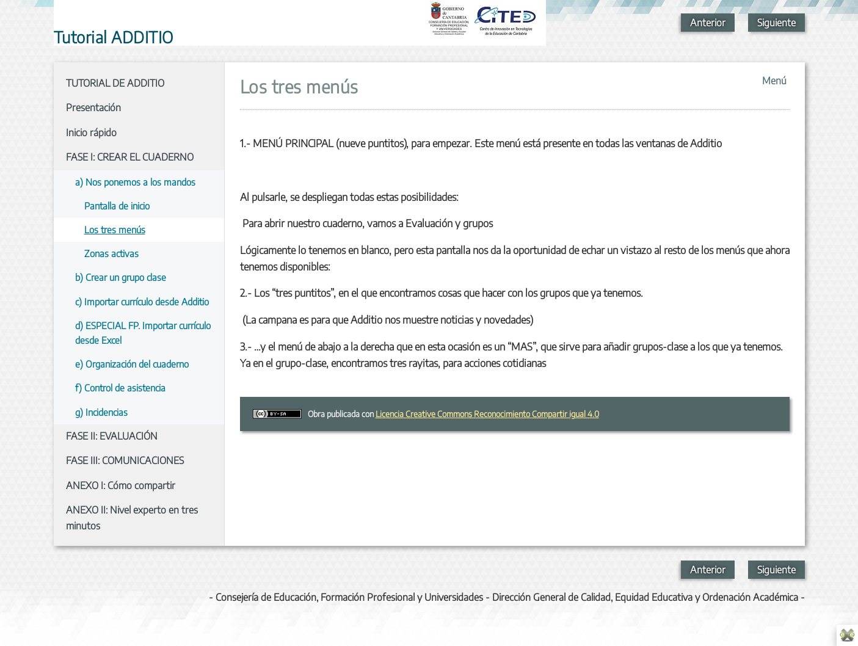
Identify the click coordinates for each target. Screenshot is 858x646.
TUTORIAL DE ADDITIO (115, 83)
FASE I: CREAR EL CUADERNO (130, 157)
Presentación (93, 107)
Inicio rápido (91, 132)
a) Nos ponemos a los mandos (135, 181)
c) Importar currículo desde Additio (142, 301)
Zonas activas (111, 253)
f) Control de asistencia (120, 387)
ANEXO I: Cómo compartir (120, 485)
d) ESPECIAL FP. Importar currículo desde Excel (143, 332)
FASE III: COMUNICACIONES (125, 460)
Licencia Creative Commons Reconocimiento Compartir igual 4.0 (487, 413)
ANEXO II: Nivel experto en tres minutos (132, 518)
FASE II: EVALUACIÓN (112, 436)
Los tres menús (114, 229)
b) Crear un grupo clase (120, 277)
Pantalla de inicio (117, 205)
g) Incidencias (101, 412)
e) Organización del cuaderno (132, 363)
